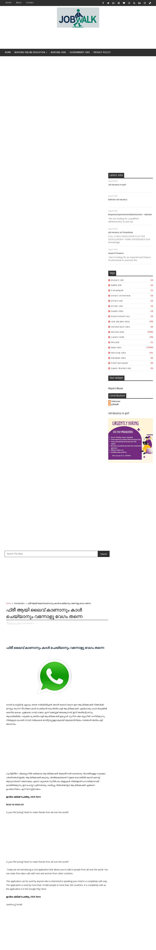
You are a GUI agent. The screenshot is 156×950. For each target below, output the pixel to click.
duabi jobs (117, 311)
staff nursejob (119, 363)
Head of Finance (116, 253)
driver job (117, 306)
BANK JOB (116, 285)
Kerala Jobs (117, 332)
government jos (120, 316)
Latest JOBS (117, 337)
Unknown (115, 401)
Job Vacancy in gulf (117, 185)
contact (30, 2)
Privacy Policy (102, 52)
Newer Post (12, 574)
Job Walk (18, 945)
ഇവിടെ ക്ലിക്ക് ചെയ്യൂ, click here (23, 349)
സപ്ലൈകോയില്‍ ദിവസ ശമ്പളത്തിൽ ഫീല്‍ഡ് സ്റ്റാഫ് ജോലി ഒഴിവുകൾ (136, 673)
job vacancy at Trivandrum (120, 232)
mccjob (115, 342)
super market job (121, 368)
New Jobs (116, 347)
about (18, 2)
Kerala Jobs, (28, 176)
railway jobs (118, 358)
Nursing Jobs (58, 52)
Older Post (98, 574)
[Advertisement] (78, 38)
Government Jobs (80, 52)
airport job (117, 280)
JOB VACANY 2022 (120, 321)
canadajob (117, 290)
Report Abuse (115, 388)
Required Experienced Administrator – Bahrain (130, 215)
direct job (117, 301)
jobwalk (115, 404)
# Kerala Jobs (19, 527)
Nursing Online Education (30, 52)
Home (8, 2)
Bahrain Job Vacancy (117, 200)
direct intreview (120, 296)
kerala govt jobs (120, 327)
